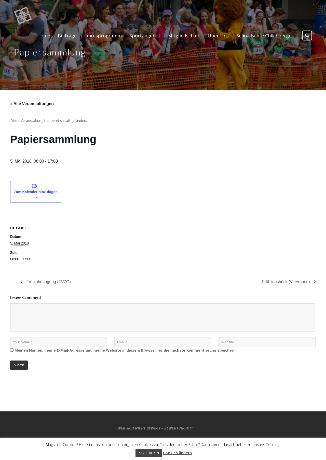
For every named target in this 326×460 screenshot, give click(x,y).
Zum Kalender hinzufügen (36, 192)
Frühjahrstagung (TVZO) (48, 282)
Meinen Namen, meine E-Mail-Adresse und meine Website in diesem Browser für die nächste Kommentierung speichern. (126, 350)
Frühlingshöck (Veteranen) (286, 282)
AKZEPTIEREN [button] (149, 453)
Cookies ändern (177, 452)
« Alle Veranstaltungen (32, 104)
